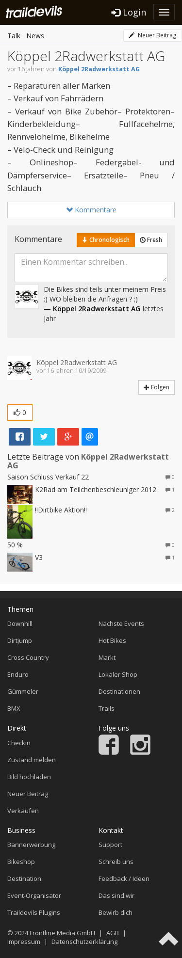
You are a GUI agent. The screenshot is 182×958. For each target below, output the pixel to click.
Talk (13, 35)
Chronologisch (106, 240)
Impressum (23, 941)
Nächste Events (121, 623)
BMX (13, 708)
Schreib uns (116, 861)
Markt (107, 657)
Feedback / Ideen (124, 878)
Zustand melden (31, 759)
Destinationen (119, 691)
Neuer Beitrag (152, 35)
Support (110, 844)
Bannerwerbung (31, 844)
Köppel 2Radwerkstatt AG (99, 69)
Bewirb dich (115, 912)
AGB (112, 932)
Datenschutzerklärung (84, 941)
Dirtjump (19, 640)
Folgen (156, 387)
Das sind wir (116, 895)
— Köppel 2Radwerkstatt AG (92, 308)
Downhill (20, 623)
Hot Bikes (112, 640)
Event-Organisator (34, 895)
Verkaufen (23, 810)
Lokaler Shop (118, 674)
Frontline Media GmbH (62, 932)
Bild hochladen (29, 776)
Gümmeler (22, 691)
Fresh (151, 240)
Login (129, 12)
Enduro (18, 674)
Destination (24, 878)
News (35, 35)
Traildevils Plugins (33, 912)
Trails (107, 708)
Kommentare (91, 209)
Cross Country (28, 657)
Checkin (19, 742)
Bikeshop (21, 861)
